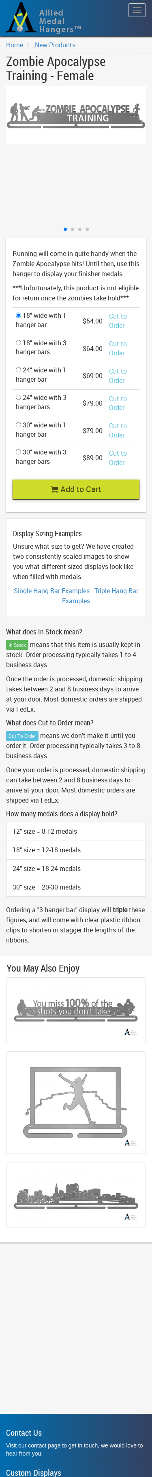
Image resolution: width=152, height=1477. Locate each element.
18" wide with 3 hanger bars (41, 347)
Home (14, 44)
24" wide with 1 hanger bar (41, 375)
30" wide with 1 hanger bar (41, 429)
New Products (55, 44)
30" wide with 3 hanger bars (41, 457)
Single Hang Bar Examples (52, 590)
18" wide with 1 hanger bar (41, 320)
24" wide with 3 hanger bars (41, 402)
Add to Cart (76, 489)
